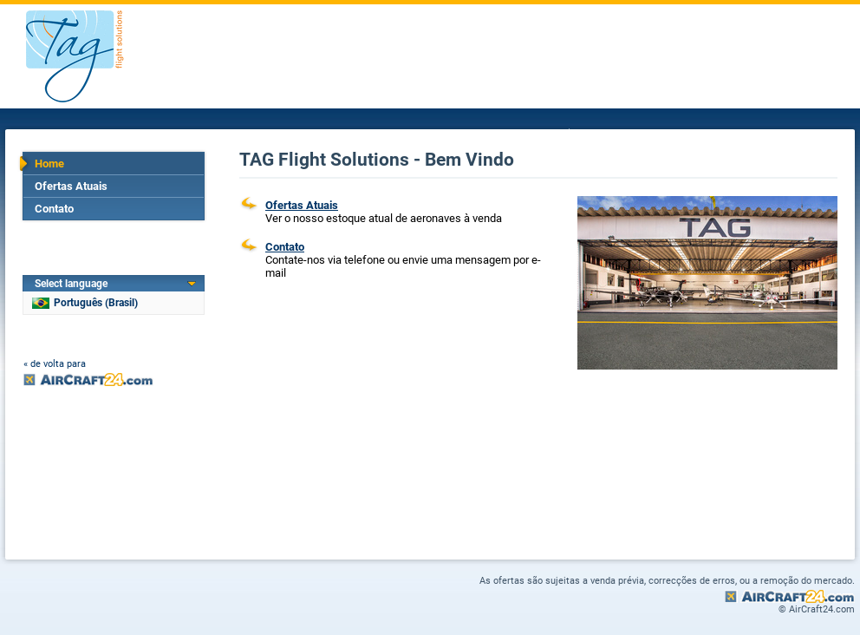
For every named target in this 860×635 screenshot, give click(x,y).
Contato (54, 208)
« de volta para (54, 364)
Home (49, 163)
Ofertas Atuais (71, 186)
